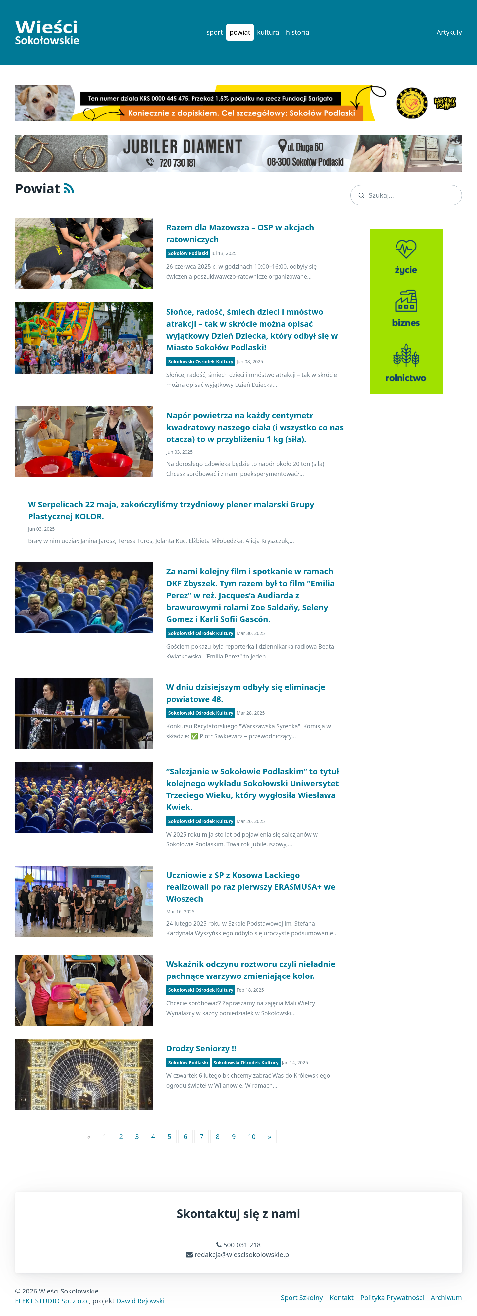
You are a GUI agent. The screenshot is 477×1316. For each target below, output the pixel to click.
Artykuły (449, 32)
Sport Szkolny (302, 1297)
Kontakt (342, 1297)
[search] (406, 195)
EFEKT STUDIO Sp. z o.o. (52, 1300)
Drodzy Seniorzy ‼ (201, 1048)
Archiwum (446, 1297)
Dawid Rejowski (140, 1300)
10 (252, 1136)
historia (297, 32)
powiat (240, 32)
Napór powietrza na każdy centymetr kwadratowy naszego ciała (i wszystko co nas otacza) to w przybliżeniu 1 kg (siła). (255, 427)
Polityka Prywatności (392, 1297)
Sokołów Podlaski (188, 253)
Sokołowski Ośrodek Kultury (201, 361)
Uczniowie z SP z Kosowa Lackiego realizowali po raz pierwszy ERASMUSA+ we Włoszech (250, 886)
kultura (268, 32)
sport (214, 32)
